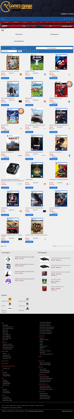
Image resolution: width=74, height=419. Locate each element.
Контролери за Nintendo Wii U (46, 335)
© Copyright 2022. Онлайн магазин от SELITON (11, 411)
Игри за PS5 (5, 334)
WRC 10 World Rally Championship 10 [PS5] (35, 129)
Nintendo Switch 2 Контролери (46, 393)
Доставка (19, 409)
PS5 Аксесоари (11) (54, 38)
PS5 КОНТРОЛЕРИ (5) (19, 45)
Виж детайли (5, 82)
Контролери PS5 (6, 359)
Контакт (7, 409)
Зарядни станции (43, 350)
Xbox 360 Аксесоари (7, 402)
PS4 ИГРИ (5, 384)
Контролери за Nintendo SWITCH (47, 332)
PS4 (2, 382)
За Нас (3, 409)
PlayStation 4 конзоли (7, 348)
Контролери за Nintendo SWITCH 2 (47, 331)
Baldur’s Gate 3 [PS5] (54, 212)
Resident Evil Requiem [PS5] (7, 156)
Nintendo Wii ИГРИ (43, 397)
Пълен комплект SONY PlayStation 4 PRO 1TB (61, 269)
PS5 (2, 374)
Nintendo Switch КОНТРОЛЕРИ (46, 382)
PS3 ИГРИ (5, 393)
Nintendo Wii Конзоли (7, 352)
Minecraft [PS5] (29, 102)
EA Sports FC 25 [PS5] (30, 75)
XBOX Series (41, 365)
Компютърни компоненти (8, 370)
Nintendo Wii (41, 395)
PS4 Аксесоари (6, 389)
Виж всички (4, 316)
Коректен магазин (40, 409)
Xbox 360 (3, 399)
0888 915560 (67, 13)
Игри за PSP (5, 343)
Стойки (41, 346)
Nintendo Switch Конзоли (8, 351)
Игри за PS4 (5, 335)
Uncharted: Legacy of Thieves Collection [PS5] (36, 239)
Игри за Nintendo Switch (8, 330)
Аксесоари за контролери (45, 354)
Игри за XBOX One (6, 338)
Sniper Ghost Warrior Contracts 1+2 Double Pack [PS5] (11, 239)
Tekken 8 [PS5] (4, 212)
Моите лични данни (67, 415)
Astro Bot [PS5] (4, 129)
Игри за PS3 (5, 337)
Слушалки (42, 342)
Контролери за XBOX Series (45, 326)
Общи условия (25, 409)
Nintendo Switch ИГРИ (44, 380)
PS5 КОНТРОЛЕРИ (6, 379)
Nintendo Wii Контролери (45, 400)
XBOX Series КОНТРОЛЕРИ (45, 368)
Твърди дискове (6, 372)
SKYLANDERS (4, 367)
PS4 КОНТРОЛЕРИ (6, 387)
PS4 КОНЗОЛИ (6, 385)
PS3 (2, 391)
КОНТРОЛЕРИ (4, 355)
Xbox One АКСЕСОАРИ (44, 374)
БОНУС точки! (13, 409)
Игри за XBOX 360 (6, 340)
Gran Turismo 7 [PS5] (54, 75)
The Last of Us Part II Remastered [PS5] (34, 212)
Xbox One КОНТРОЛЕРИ (45, 376)
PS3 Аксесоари (6, 395)
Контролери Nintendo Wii (45, 334)
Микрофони (42, 351)
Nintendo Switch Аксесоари (45, 384)
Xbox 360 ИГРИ (6, 401)
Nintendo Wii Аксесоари (45, 402)
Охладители (42, 356)
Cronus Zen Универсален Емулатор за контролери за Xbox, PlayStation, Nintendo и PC (12, 184)
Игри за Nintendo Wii (7, 342)
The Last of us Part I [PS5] (55, 156)
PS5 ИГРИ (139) (18, 38)
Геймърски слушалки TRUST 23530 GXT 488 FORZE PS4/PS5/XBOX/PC (25, 268)
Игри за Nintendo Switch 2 (8, 332)
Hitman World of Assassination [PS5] (34, 156)
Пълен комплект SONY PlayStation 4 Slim (60, 262)
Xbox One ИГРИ (43, 373)
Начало (2, 32)
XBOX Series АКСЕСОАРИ (45, 367)
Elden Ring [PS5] (29, 183)
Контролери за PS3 (7, 362)
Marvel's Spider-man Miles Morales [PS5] (58, 129)
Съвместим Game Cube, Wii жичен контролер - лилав (25, 282)
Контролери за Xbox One (45, 327)
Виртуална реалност (44, 343)
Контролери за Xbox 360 (45, 329)
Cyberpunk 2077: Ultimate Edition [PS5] (58, 183)
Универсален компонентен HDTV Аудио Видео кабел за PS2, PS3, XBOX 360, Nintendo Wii (25, 261)
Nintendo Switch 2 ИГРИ (45, 390)
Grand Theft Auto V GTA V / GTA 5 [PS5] (10, 75)
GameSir (4, 357)
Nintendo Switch (42, 378)
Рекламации (32, 409)
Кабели (41, 353)
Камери (41, 345)
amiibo (40, 360)
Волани (41, 348)
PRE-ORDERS (5, 329)
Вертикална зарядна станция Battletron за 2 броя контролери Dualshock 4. (25, 275)
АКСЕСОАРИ (41, 340)
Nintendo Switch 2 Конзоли (8, 349)
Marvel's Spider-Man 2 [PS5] (55, 102)
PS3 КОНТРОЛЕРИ (6, 396)
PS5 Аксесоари (6, 378)
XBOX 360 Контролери (7, 404)
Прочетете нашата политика (36, 415)
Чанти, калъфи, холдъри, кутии (46, 357)
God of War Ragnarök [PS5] (7, 102)
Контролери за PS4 (7, 360)
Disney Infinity (5, 365)
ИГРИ (2, 327)
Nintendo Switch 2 (42, 388)
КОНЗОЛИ (4, 346)
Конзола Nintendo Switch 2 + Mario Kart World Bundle (61, 276)
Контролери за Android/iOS (45, 337)
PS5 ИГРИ (5, 376)
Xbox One (40, 371)
